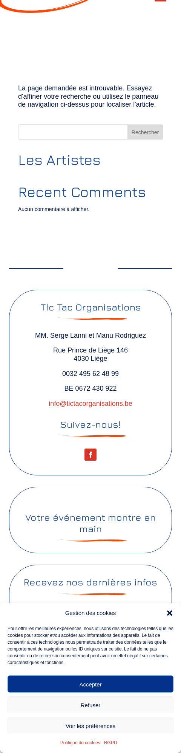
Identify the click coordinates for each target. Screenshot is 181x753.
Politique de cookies (80, 742)
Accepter (90, 684)
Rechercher (145, 132)
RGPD (110, 742)
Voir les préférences (90, 726)
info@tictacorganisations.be (90, 403)
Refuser (91, 705)
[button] (169, 613)
